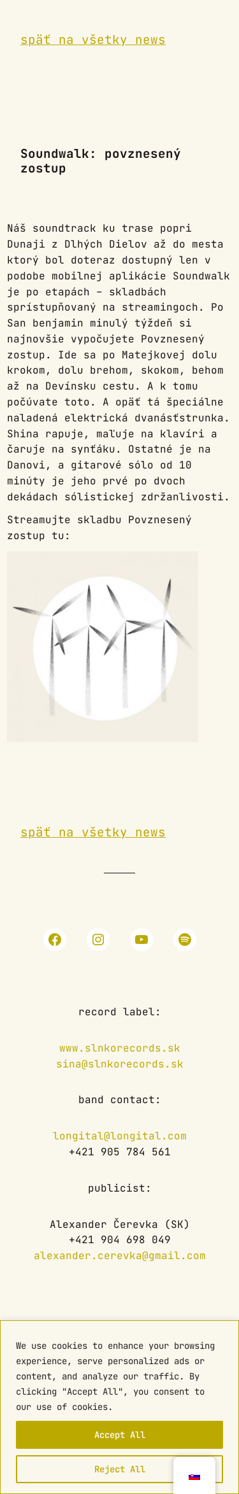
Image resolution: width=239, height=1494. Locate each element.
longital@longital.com (120, 1136)
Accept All (119, 1435)
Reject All (119, 1469)
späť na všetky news (93, 39)
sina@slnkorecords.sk (120, 1064)
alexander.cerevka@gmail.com (120, 1255)
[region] (119, 1407)
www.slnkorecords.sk (119, 1048)
